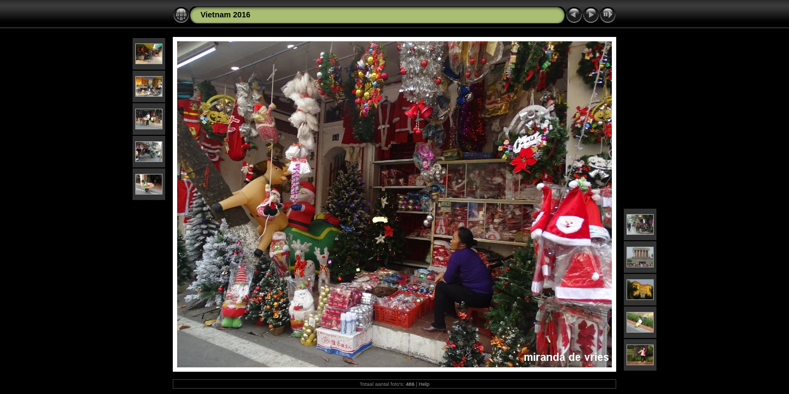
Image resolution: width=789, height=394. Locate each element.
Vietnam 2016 (226, 14)
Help (424, 384)
